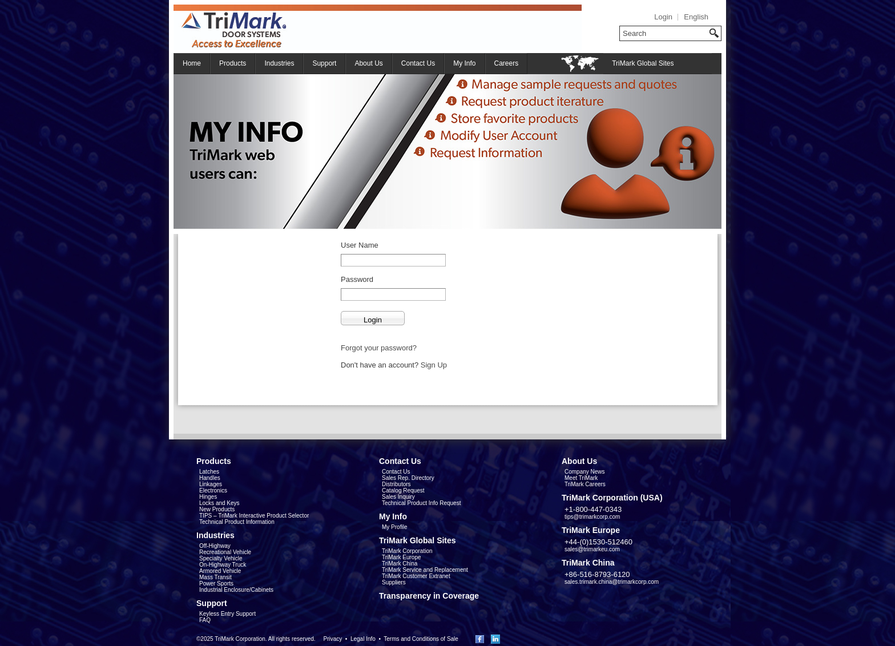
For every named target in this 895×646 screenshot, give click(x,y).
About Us (368, 63)
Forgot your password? (379, 348)
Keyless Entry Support (227, 614)
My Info (464, 63)
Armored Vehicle (220, 571)
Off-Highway (215, 546)
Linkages (210, 484)
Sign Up (434, 365)
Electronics (213, 490)
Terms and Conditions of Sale (421, 639)
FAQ (205, 620)
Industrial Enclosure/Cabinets (236, 590)
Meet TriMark (581, 478)
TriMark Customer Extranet (416, 576)
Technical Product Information (237, 522)
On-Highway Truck (222, 565)
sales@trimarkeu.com (592, 549)
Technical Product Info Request (421, 503)
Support (324, 63)
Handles (209, 478)
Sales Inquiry (398, 497)
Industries (279, 63)
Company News (585, 472)
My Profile (394, 527)
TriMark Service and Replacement (425, 570)
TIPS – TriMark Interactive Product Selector (254, 515)
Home (192, 63)
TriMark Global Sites (643, 63)
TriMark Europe (401, 557)
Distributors (396, 484)
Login (663, 17)
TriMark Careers (585, 484)
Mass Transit (215, 577)
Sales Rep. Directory (408, 478)
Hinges (208, 497)
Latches (209, 472)
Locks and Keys (219, 503)
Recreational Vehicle (225, 552)
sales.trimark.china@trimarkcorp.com (612, 582)
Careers (506, 63)
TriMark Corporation (407, 551)
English (696, 17)
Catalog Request (403, 490)
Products (232, 63)
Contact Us (418, 63)
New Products (217, 509)
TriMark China (399, 563)
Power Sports (216, 583)
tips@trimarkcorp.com (592, 517)
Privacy (332, 639)
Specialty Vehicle (221, 558)
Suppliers (394, 582)
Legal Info (363, 639)
